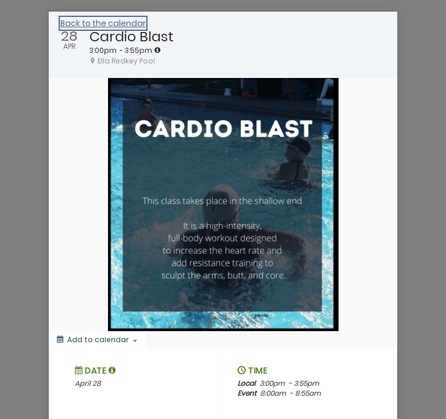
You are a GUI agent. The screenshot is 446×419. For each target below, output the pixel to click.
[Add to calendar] (97, 340)
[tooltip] (157, 50)
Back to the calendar (103, 23)
